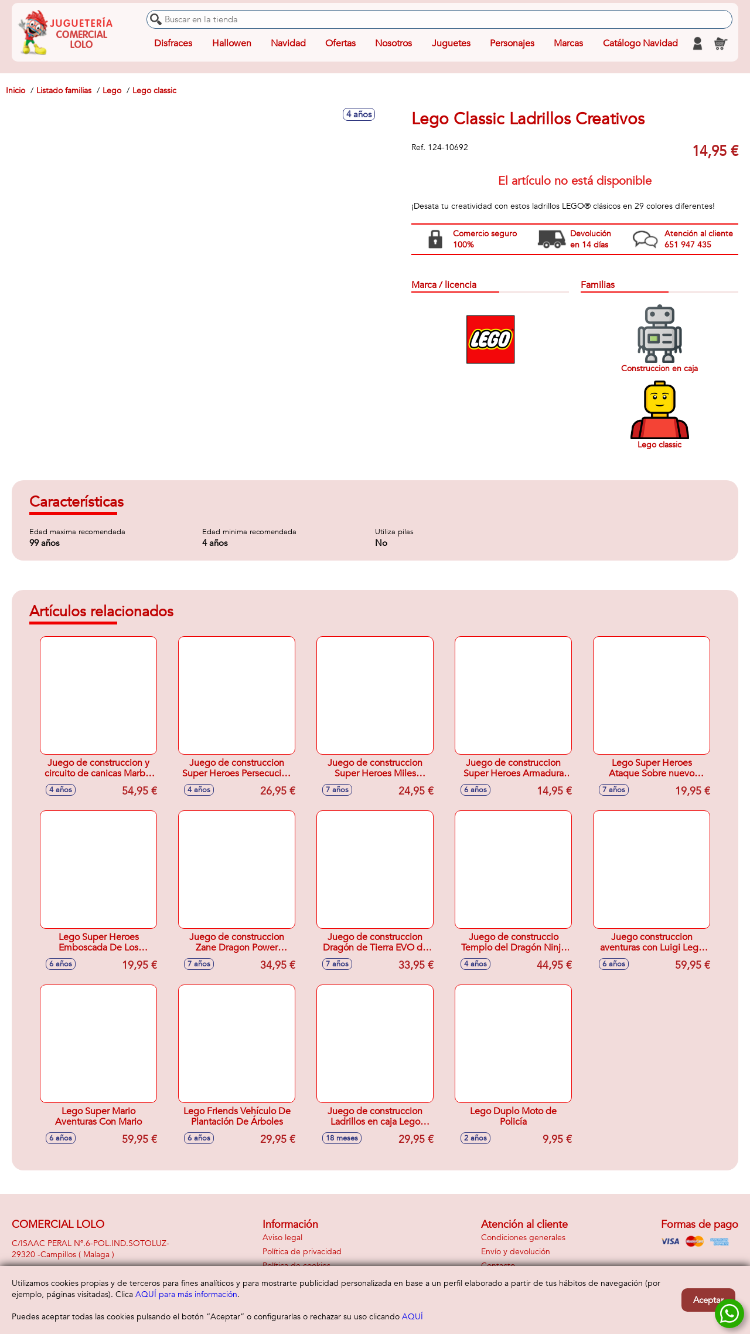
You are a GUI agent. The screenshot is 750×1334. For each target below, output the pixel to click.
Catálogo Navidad (640, 43)
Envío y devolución (515, 1251)
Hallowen (231, 43)
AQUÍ (412, 1316)
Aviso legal (282, 1237)
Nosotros (393, 43)
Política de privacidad (302, 1251)
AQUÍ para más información (186, 1294)
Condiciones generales (523, 1237)
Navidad (288, 43)
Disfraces (173, 43)
